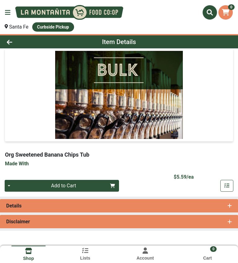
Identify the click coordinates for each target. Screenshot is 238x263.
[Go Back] (33, 42)
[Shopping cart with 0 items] (225, 12)
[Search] (210, 12)
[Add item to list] (226, 186)
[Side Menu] (8, 12)
